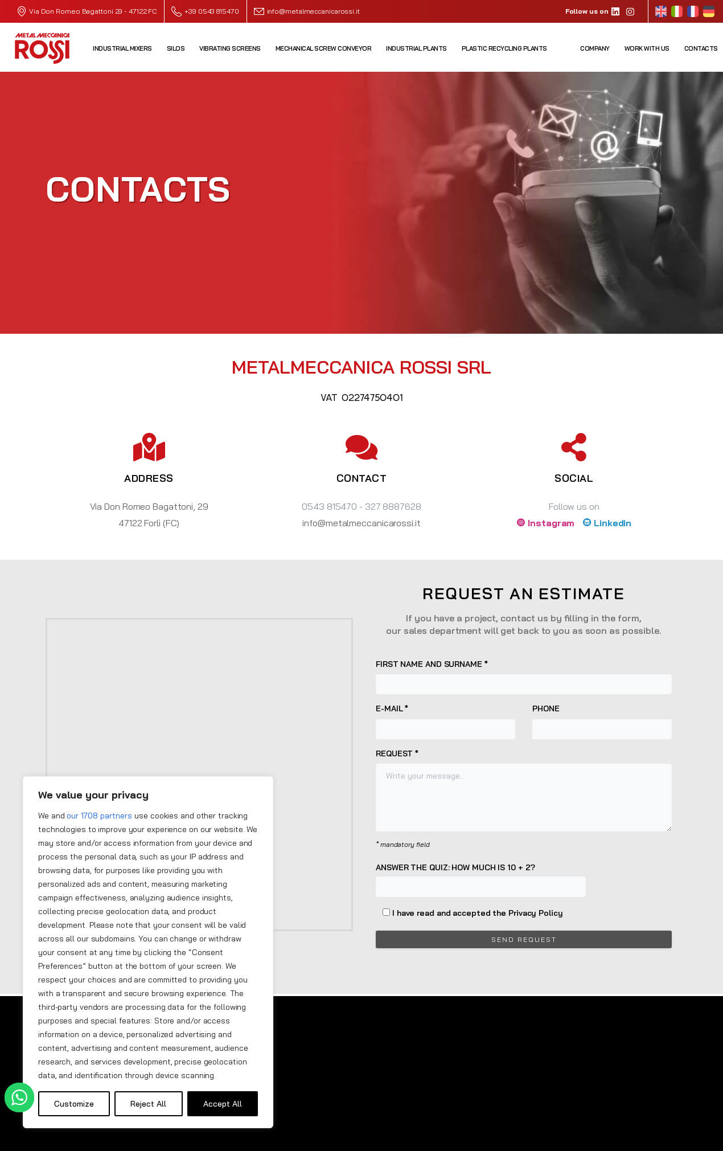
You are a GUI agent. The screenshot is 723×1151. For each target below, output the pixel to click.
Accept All (222, 1104)
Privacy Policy (535, 913)
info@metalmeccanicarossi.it (313, 11)
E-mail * (445, 721)
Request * (524, 789)
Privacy (554, 1139)
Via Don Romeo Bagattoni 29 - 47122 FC (93, 11)
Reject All (148, 1104)
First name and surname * (524, 676)
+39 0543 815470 (205, 11)
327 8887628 (393, 506)
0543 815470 (329, 506)
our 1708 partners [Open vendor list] (99, 815)
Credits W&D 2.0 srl (645, 1139)
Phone (602, 721)
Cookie (588, 1139)
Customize (74, 1104)
